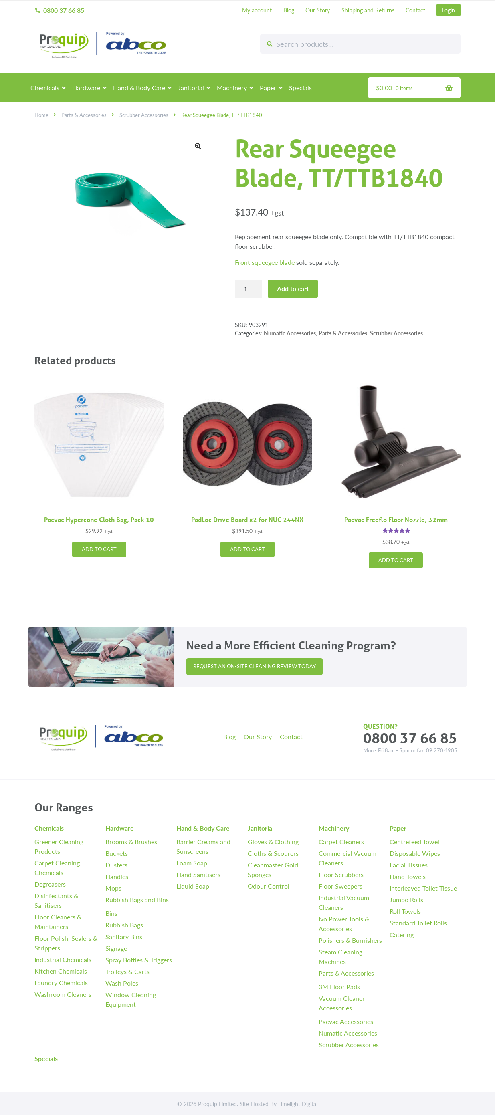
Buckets (116, 853)
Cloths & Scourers (273, 853)
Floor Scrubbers (341, 874)
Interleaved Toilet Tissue (423, 888)
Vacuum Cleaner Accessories (342, 1003)
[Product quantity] (248, 289)
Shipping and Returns (367, 10)
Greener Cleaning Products (58, 846)
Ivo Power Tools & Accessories (344, 923)
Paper (268, 87)
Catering (402, 934)
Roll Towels (405, 911)
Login (448, 10)
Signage (116, 948)
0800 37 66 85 (59, 10)
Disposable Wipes (415, 853)
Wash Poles (121, 983)
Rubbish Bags (124, 925)
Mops (113, 888)
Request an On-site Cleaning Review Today (254, 666)
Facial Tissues (409, 864)
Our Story (317, 10)
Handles (116, 876)
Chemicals (44, 87)
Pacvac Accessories (346, 1021)
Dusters (116, 864)
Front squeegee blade (265, 262)
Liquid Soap (192, 886)
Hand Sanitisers (198, 874)
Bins (111, 913)
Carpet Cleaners (341, 841)
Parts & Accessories (84, 115)
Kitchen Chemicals (60, 971)
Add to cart (293, 288)
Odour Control (268, 886)
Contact (415, 10)
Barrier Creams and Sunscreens (203, 846)
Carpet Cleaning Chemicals (57, 867)
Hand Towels (408, 876)
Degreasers (50, 884)
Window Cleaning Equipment (130, 999)
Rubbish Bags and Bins (137, 899)
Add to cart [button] (99, 549)
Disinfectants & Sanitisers (56, 900)
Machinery (232, 87)
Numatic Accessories (290, 333)
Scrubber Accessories (143, 115)
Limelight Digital (297, 1104)
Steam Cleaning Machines (340, 956)
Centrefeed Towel (414, 841)
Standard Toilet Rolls (418, 922)
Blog (288, 10)
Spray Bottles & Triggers (138, 959)
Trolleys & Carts (127, 971)
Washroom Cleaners (62, 994)
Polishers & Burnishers (350, 940)
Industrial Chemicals (62, 959)
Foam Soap (191, 862)
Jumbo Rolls (406, 899)
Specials (300, 87)
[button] (198, 146)
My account (257, 10)
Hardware (86, 87)
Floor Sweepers (340, 886)
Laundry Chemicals (61, 982)
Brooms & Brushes (131, 841)
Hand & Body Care (139, 87)
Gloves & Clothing (273, 841)
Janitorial (191, 87)
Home (41, 115)
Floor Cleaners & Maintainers (57, 921)
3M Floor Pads (339, 986)
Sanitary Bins (123, 936)
